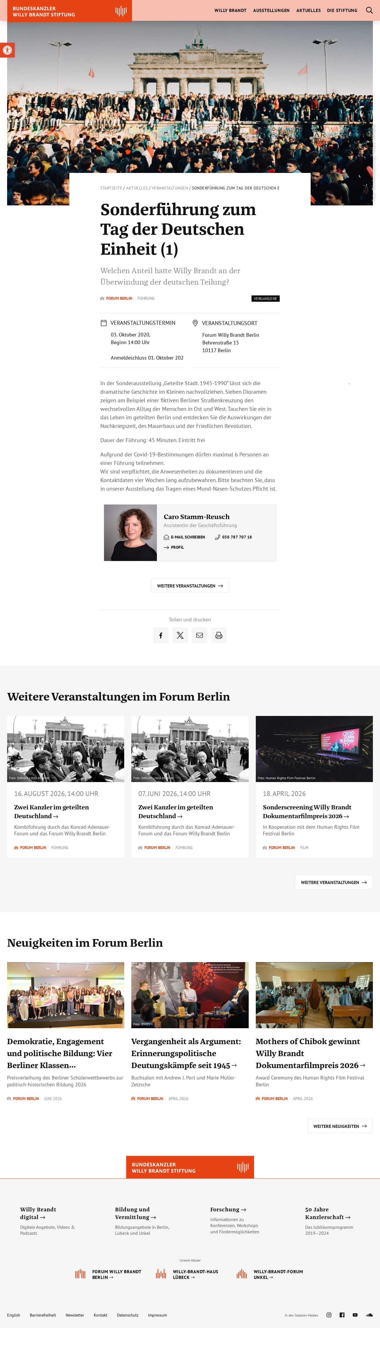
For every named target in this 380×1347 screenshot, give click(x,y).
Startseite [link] (111, 188)
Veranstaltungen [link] (170, 188)
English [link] (13, 1334)
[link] (7, 50)
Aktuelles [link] (137, 188)
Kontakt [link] (100, 1334)
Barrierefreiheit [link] (43, 1334)
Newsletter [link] (75, 1334)
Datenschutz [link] (127, 1334)
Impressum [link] (157, 1334)
